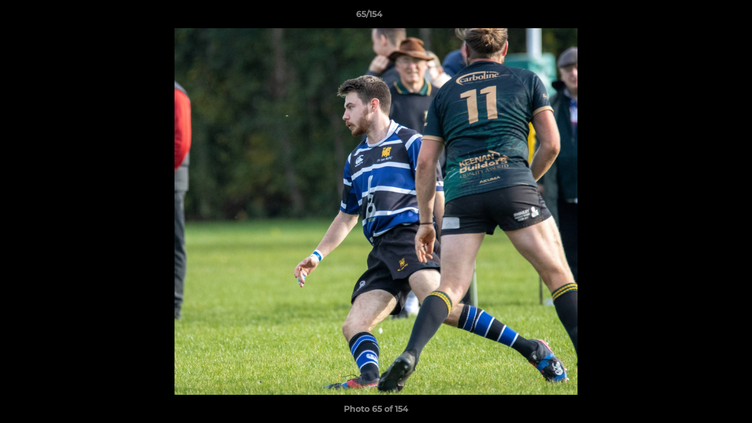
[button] (703, 17)
